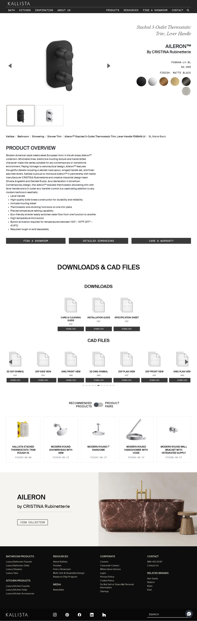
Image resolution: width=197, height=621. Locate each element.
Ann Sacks (152, 579)
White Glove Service (110, 569)
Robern (151, 582)
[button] (189, 614)
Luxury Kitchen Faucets (18, 586)
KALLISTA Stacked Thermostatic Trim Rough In (23, 450)
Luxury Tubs (12, 573)
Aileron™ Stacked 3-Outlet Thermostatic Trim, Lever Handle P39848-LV (105, 136)
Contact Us (153, 566)
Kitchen (25, 10)
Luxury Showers (14, 569)
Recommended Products (80, 405)
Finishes (57, 566)
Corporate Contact (109, 566)
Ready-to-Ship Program (65, 577)
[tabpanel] (98, 437)
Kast (149, 590)
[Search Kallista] (165, 615)
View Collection (32, 522)
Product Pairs (112, 405)
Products (112, 10)
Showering (38, 136)
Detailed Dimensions (98, 240)
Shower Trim (54, 136)
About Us (64, 10)
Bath (11, 10)
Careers (104, 562)
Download (71, 329)
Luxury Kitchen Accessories (20, 594)
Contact (177, 10)
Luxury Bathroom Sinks (17, 566)
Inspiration (44, 10)
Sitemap (104, 591)
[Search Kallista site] (188, 10)
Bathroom (23, 136)
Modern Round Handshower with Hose (136, 450)
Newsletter (58, 590)
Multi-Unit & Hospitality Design (68, 573)
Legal (103, 573)
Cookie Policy (107, 581)
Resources (131, 10)
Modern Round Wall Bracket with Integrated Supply (174, 450)
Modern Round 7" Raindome (98, 448)
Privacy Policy (107, 577)
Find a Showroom (155, 10)
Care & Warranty (161, 240)
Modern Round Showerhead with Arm (61, 450)
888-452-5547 (154, 562)
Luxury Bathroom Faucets (19, 562)
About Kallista (60, 562)
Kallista (10, 136)
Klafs (149, 586)
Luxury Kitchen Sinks (16, 590)
